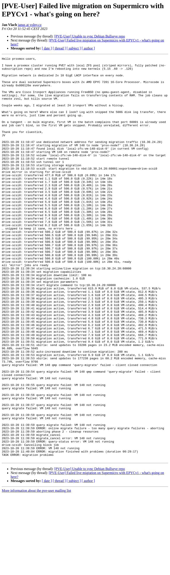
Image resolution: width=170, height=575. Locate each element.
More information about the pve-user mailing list (36, 571)
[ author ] (88, 48)
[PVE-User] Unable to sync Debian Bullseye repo (89, 36)
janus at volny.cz (30, 25)
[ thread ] (59, 48)
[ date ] (47, 48)
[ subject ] (74, 48)
